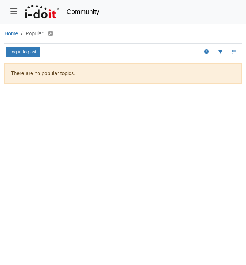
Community (83, 11)
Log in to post (23, 51)
